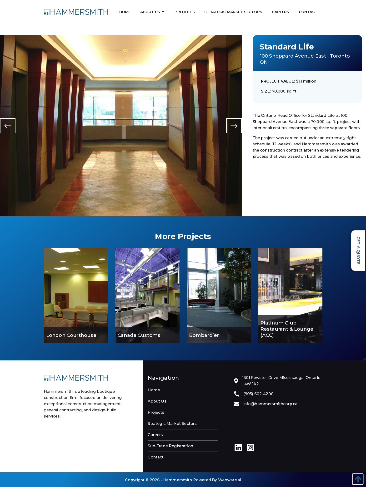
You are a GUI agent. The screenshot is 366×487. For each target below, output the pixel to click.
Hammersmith (177, 480)
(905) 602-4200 (258, 394)
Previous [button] (7, 125)
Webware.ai (229, 480)
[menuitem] (125, 11)
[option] (121, 125)
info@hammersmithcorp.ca (270, 404)
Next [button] (234, 125)
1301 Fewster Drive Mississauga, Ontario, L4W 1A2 (281, 380)
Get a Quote (358, 250)
